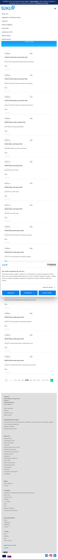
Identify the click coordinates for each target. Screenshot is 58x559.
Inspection (5, 21)
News (5, 520)
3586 (31, 380)
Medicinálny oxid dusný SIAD (13, 144)
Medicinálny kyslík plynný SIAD (14, 230)
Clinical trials (5, 28)
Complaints (7, 474)
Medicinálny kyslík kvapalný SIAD (15, 122)
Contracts (6, 445)
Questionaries (8, 438)
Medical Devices (6, 35)
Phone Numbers (8, 408)
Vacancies (7, 469)
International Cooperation (11, 452)
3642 (47, 380)
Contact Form (8, 497)
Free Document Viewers (11, 510)
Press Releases (8, 483)
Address (6, 410)
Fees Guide (7, 460)
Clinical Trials (29, 42)
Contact (6, 486)
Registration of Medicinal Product (11, 17)
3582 (15, 380)
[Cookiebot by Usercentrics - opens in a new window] (48, 265)
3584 (22, 380)
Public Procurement (9, 463)
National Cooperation (10, 449)
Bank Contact (8, 415)
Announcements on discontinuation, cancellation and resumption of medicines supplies (28, 422)
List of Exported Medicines (11, 424)
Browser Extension (9, 508)
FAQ (5, 538)
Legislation (7, 456)
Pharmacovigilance (7, 25)
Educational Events (9, 465)
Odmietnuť (10, 293)
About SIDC (5, 14)
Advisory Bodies (8, 454)
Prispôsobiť (29, 293)
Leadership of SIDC (9, 440)
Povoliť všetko (47, 293)
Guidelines (7, 524)
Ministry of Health (9, 426)
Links (5, 504)
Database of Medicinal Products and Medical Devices (19, 493)
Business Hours (8, 413)
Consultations (8, 467)
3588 (38, 380)
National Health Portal (10, 429)
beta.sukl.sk (35, 1)
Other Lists (7, 495)
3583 (19, 380)
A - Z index (7, 501)
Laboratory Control (7, 32)
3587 (34, 380)
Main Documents (9, 443)
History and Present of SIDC (12, 447)
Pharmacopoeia (6, 39)
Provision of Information (11, 471)
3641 (43, 380)
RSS (5, 506)
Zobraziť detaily (48, 287)
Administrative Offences (10, 458)
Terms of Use (8, 540)
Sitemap (6, 499)
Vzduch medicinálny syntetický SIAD (16, 57)
